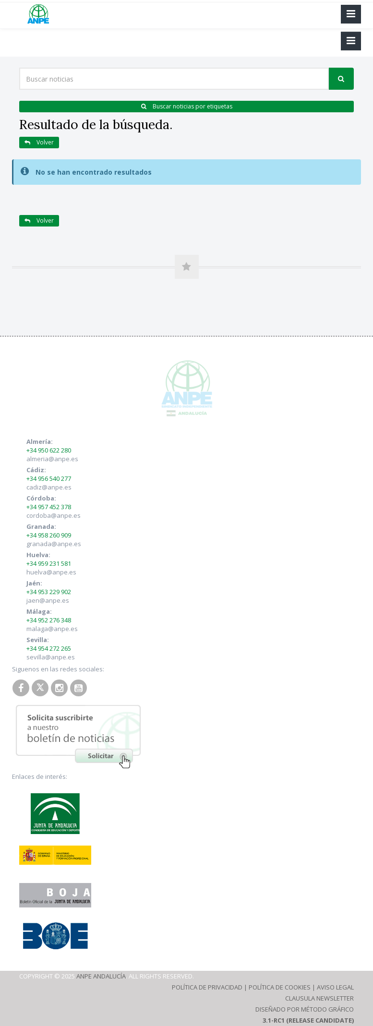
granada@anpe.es (53, 543)
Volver (39, 142)
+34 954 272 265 (48, 648)
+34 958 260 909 (48, 535)
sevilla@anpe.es (50, 657)
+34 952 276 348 (48, 620)
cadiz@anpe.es (49, 487)
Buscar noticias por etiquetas (186, 106)
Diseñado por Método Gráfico (304, 1009)
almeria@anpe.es (52, 458)
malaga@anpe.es (52, 628)
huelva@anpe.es (51, 572)
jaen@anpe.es (47, 600)
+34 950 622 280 (48, 450)
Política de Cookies (280, 987)
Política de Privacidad (207, 987)
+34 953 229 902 (48, 591)
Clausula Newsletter (319, 998)
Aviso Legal (335, 987)
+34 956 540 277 (48, 478)
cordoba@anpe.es (53, 515)
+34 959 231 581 (48, 563)
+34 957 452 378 (48, 506)
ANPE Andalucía (101, 976)
